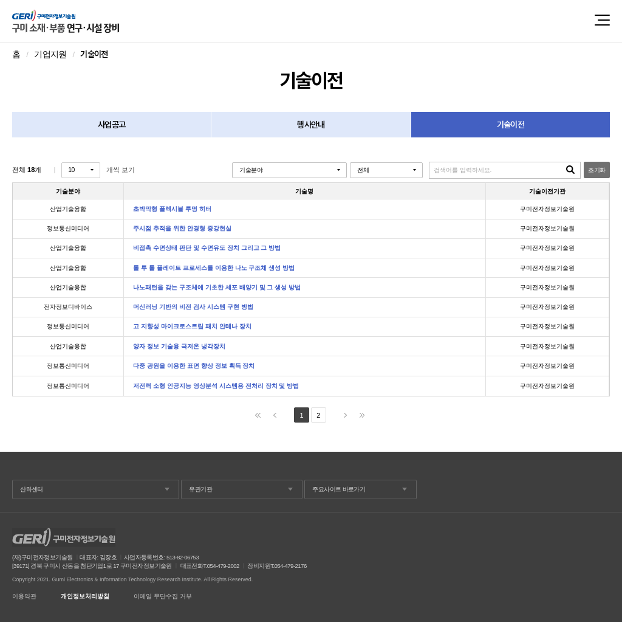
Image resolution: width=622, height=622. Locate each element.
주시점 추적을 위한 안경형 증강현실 (182, 229)
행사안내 (310, 124)
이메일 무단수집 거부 (163, 596)
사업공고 (111, 124)
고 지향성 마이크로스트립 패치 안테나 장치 (192, 326)
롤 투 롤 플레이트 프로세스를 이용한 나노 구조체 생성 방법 (214, 268)
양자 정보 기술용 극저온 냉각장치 (179, 347)
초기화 (596, 170)
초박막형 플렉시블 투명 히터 (172, 209)
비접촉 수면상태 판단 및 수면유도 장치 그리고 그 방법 (207, 248)
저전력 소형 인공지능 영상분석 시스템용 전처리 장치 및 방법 (216, 386)
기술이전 (510, 124)
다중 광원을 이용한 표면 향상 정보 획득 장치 (194, 366)
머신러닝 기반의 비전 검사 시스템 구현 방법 (193, 307)
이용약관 (24, 596)
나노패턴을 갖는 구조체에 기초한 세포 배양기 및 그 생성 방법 (217, 288)
